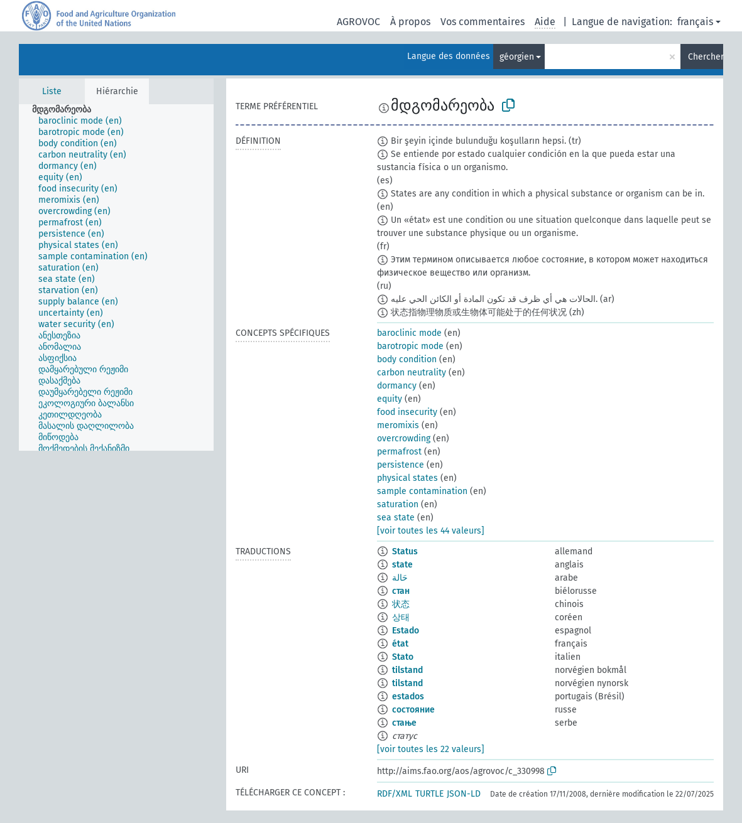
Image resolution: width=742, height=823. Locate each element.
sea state (396, 517)
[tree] (116, 277)
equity (389, 399)
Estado (405, 630)
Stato (402, 657)
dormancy (397, 385)
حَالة (400, 578)
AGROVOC (358, 22)
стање (404, 723)
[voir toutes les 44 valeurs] (430, 530)
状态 (401, 604)
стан (401, 591)
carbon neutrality (411, 372)
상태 (401, 617)
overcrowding (403, 438)
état (400, 643)
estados (408, 696)
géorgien (516, 56)
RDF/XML (394, 793)
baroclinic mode (409, 333)
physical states (407, 478)
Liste (52, 91)
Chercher (705, 56)
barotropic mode (410, 346)
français (695, 22)
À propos (410, 22)
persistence (400, 465)
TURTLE (429, 793)
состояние (413, 709)
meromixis (398, 425)
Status (405, 551)
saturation (397, 504)
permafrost (399, 451)
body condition (407, 359)
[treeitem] (66, 110)
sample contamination (422, 491)
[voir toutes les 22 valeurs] (430, 749)
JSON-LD (464, 793)
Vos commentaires (482, 22)
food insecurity (407, 412)
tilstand (407, 670)
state (402, 564)
